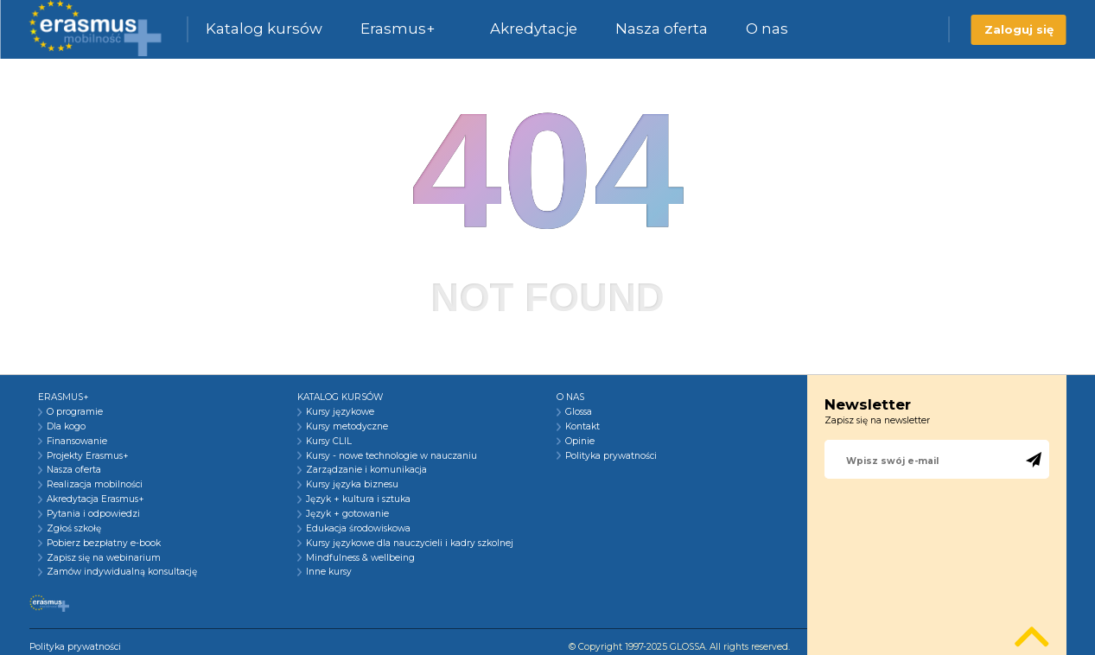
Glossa (578, 412)
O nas (767, 28)
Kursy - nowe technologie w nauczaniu (391, 456)
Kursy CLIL (329, 441)
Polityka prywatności (611, 456)
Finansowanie (77, 441)
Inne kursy (329, 572)
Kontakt (582, 427)
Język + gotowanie (347, 514)
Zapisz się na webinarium (104, 558)
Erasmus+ (397, 28)
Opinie (580, 441)
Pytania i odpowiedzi (93, 514)
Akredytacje (533, 28)
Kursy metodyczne (347, 427)
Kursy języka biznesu (352, 485)
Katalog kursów (264, 28)
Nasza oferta (661, 28)
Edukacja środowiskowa (358, 529)
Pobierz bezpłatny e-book (104, 543)
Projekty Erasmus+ (88, 456)
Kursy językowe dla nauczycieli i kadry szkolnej (409, 543)
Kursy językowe (340, 412)
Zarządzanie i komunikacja (366, 470)
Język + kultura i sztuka (358, 499)
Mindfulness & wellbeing (360, 558)
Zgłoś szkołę (74, 529)
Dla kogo (66, 427)
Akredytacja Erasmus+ (95, 499)
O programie (75, 412)
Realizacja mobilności (95, 485)
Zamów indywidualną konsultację (122, 572)
